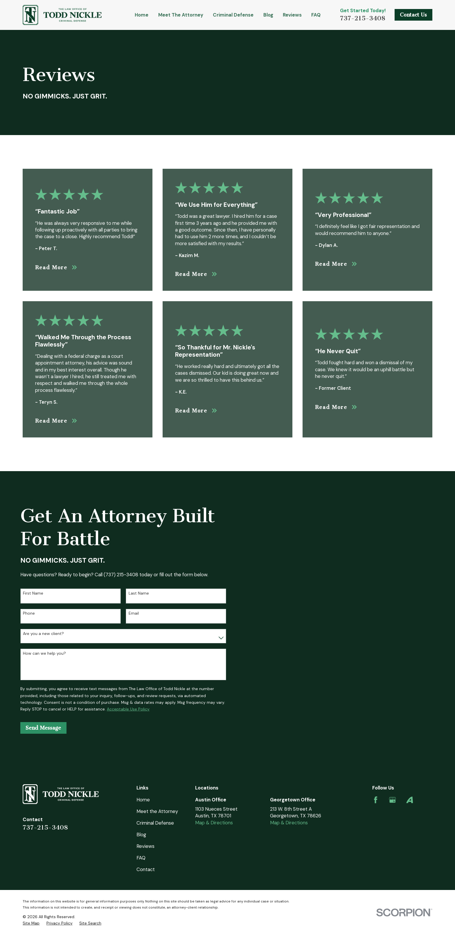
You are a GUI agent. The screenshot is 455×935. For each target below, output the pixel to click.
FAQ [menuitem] (316, 15)
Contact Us (413, 15)
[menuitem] (31, 923)
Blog (141, 834)
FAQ (140, 858)
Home (143, 799)
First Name (33, 593)
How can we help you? (44, 653)
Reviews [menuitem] (292, 15)
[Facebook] (375, 799)
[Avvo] (409, 799)
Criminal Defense (155, 823)
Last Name (139, 593)
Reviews (145, 846)
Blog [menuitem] (268, 15)
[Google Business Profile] (392, 799)
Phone (29, 613)
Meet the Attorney (157, 811)
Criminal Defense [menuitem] (233, 15)
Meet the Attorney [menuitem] (180, 15)
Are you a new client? (43, 633)
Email (134, 613)
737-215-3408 (362, 18)
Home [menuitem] (141, 15)
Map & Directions (214, 822)
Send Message (43, 728)
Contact (145, 869)
